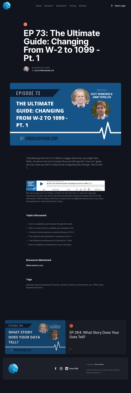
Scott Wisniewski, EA (44, 70)
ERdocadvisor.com (34, 265)
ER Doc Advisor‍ (99, 364)
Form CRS (73, 368)
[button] (49, 5)
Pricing (73, 6)
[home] (6, 6)
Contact (82, 6)
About (39, 6)
